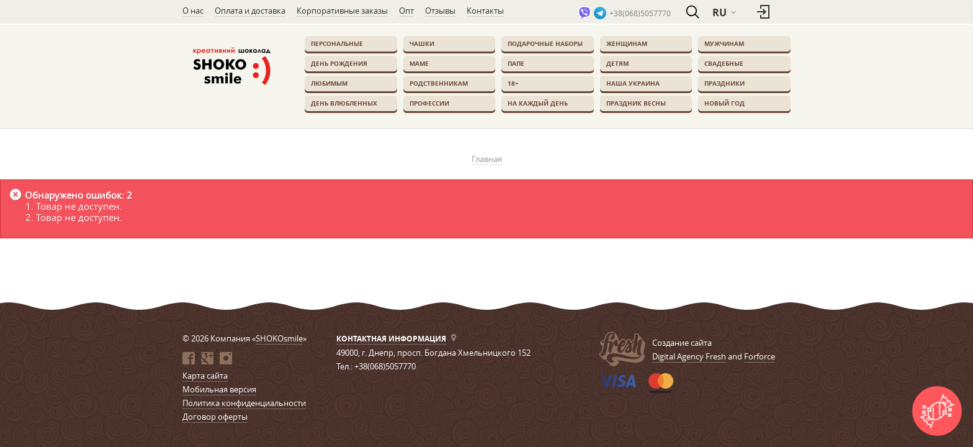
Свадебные (723, 63)
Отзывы (440, 10)
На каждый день (538, 103)
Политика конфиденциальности (244, 403)
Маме (419, 63)
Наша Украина (633, 83)
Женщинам (626, 43)
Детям (617, 63)
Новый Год (724, 103)
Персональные (337, 43)
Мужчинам (724, 43)
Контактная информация (391, 338)
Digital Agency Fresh (689, 356)
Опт (406, 10)
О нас (193, 10)
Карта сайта (205, 375)
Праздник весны (636, 103)
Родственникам (439, 83)
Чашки (422, 43)
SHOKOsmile (279, 338)
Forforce (759, 356)
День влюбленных (344, 103)
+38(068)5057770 (640, 13)
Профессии (429, 103)
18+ (513, 83)
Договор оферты (215, 416)
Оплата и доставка (250, 10)
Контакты (485, 10)
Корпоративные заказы (342, 10)
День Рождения (339, 63)
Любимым (329, 83)
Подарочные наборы (545, 43)
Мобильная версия (219, 389)
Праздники (724, 83)
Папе (516, 63)
